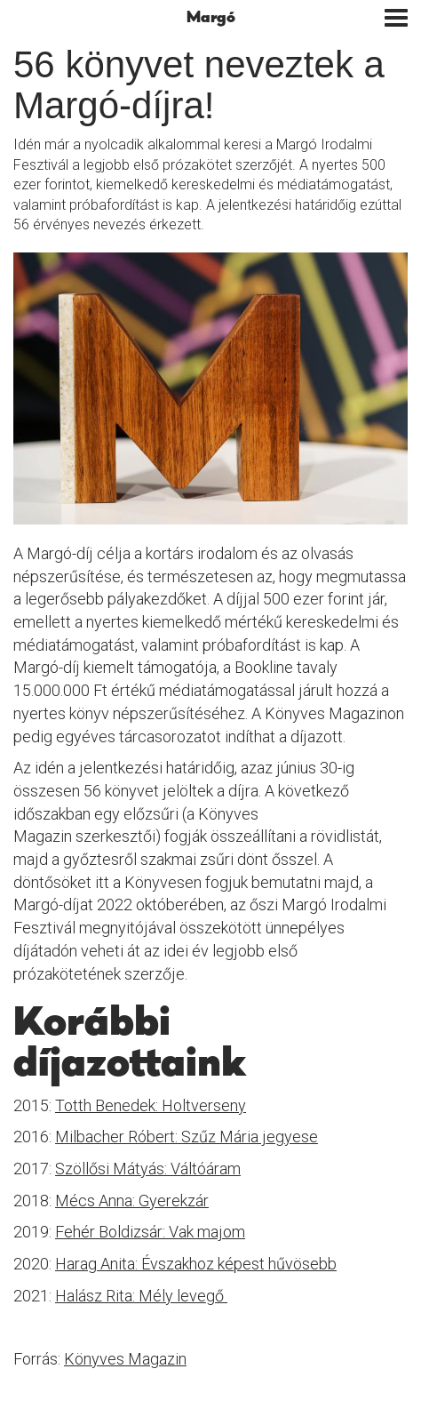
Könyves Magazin (125, 1358)
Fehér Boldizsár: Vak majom (150, 1231)
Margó (211, 18)
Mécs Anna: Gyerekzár (132, 1200)
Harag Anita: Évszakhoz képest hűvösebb (196, 1263)
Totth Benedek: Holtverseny (150, 1105)
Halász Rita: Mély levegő (141, 1295)
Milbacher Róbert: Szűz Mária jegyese (186, 1136)
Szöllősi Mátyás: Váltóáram (148, 1168)
